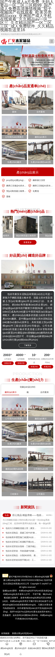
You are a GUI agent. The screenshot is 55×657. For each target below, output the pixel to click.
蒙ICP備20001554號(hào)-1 (21, 576)
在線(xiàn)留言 (34, 645)
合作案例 (44, 392)
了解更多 (27, 345)
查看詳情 (7, 363)
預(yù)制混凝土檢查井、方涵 (16, 191)
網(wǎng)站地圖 (42, 576)
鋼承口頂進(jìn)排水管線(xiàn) (43, 185)
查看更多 (27, 242)
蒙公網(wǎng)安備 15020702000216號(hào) (23, 580)
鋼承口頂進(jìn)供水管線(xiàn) (16, 185)
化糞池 (36, 191)
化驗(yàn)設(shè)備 (27, 389)
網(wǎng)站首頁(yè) (7, 648)
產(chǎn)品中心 (21, 648)
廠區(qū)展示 (11, 392)
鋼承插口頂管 (39, 180)
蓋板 (8, 196)
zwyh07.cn (46, 583)
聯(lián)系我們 (48, 645)
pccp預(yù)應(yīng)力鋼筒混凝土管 (16, 180)
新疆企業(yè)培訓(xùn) (22, 633)
